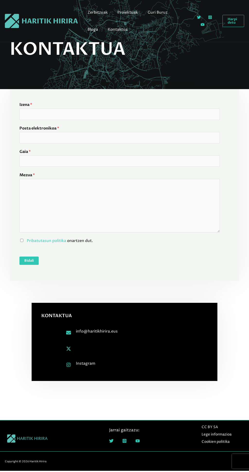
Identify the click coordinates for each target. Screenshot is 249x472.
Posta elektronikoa (39, 128)
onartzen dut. (59, 241)
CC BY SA (208, 428)
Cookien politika (214, 442)
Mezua (27, 176)
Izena (25, 104)
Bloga (175, 12)
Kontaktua (97, 29)
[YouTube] (200, 25)
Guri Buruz (153, 12)
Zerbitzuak (97, 12)
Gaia (25, 152)
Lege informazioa (215, 435)
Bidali (29, 261)
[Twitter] (197, 17)
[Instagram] (208, 17)
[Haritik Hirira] (41, 20)
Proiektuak (125, 12)
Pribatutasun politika (46, 241)
